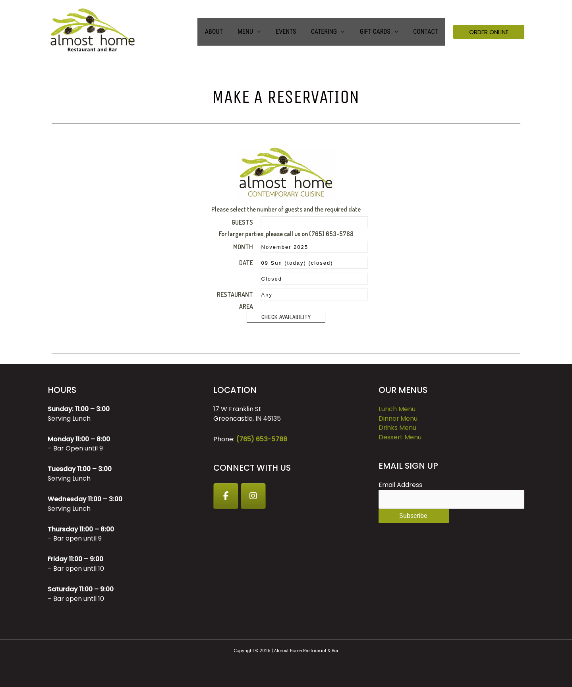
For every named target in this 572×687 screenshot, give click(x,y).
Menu (255, 31)
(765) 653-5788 (261, 439)
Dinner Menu (398, 418)
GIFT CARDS (378, 31)
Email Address (400, 485)
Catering (329, 31)
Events (293, 31)
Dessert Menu (400, 437)
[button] (488, 32)
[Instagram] (254, 496)
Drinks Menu (398, 428)
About (225, 31)
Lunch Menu (397, 409)
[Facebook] (226, 496)
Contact (426, 31)
